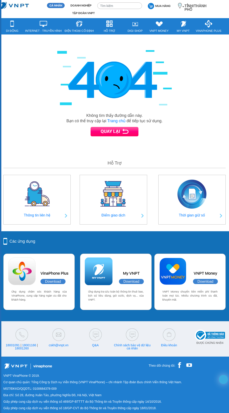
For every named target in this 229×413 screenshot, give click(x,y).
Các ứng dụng (22, 241)
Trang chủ (116, 121)
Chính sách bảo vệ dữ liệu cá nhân (132, 346)
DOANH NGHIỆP (80, 5)
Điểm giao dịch (113, 215)
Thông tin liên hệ (37, 215)
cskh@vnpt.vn (58, 345)
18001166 (29, 345)
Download (53, 281)
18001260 (22, 348)
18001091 (13, 345)
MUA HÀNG (159, 6)
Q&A (95, 345)
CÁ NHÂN (55, 5)
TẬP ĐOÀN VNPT (83, 13)
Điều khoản (169, 345)
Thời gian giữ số (192, 215)
